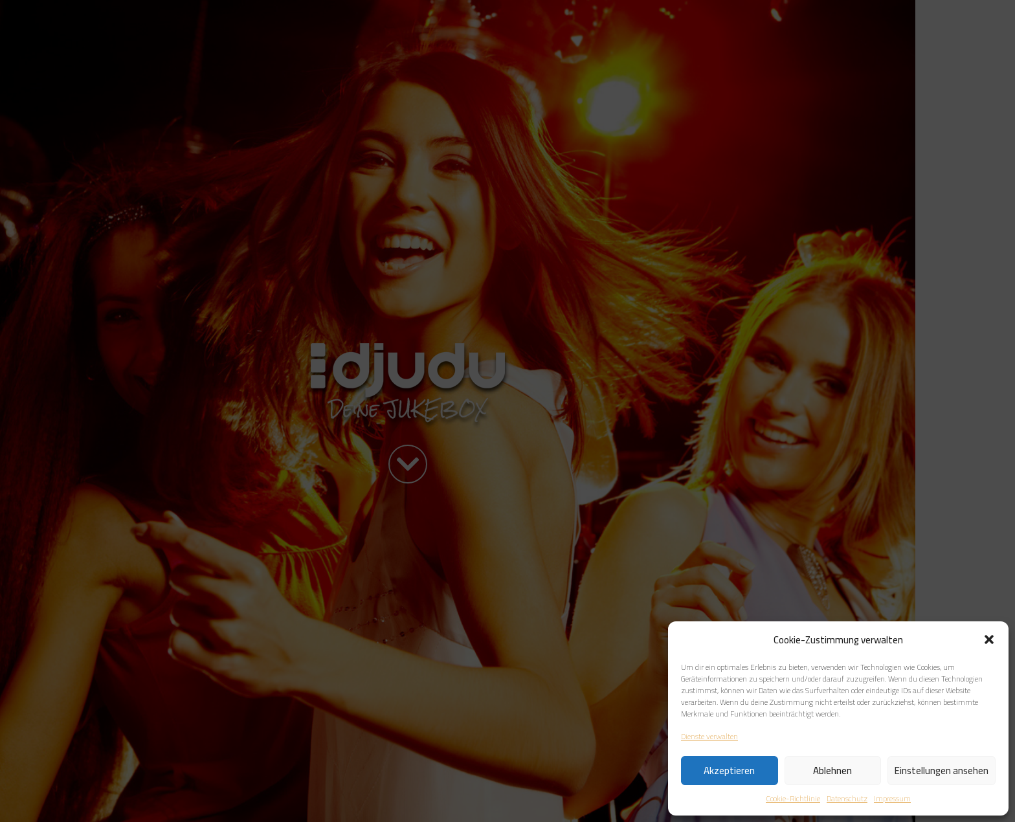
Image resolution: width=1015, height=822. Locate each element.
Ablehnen (832, 770)
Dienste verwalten (709, 736)
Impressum (892, 799)
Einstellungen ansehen (941, 770)
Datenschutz (847, 799)
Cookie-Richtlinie (793, 799)
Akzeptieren (729, 770)
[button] (989, 639)
